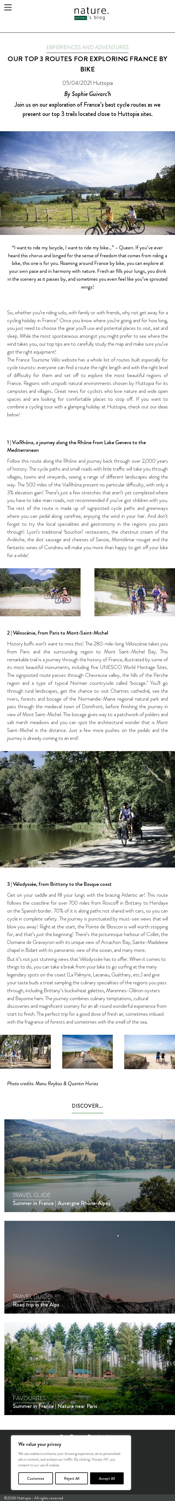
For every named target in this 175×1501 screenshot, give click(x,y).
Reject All (71, 1478)
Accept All (107, 1478)
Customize (35, 1478)
